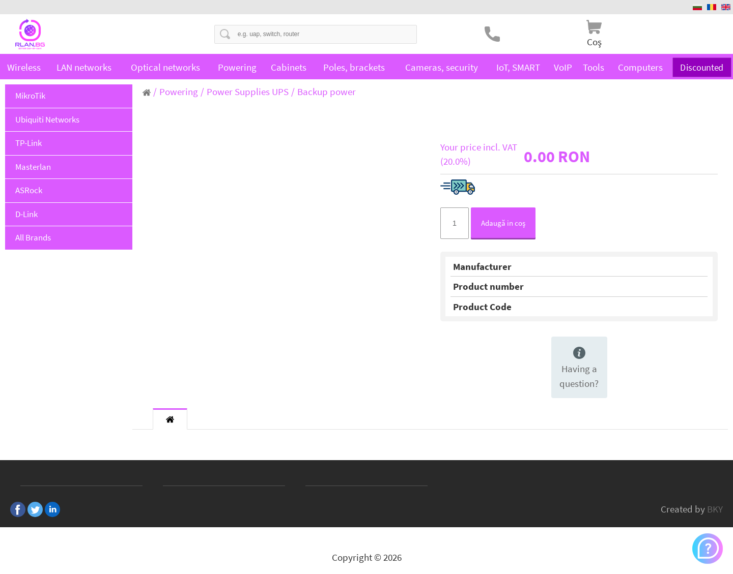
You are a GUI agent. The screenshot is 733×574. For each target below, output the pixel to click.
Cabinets (288, 67)
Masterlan (33, 166)
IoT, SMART (518, 67)
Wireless (24, 67)
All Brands (33, 237)
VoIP (563, 67)
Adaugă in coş (503, 223)
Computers (640, 67)
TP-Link (28, 142)
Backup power (326, 91)
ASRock (28, 190)
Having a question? (579, 368)
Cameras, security (441, 67)
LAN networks (84, 67)
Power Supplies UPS (248, 91)
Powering (237, 67)
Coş (594, 42)
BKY (715, 509)
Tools (593, 67)
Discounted (702, 67)
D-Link (26, 214)
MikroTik (30, 95)
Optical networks (165, 67)
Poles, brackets (354, 67)
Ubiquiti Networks (47, 119)
